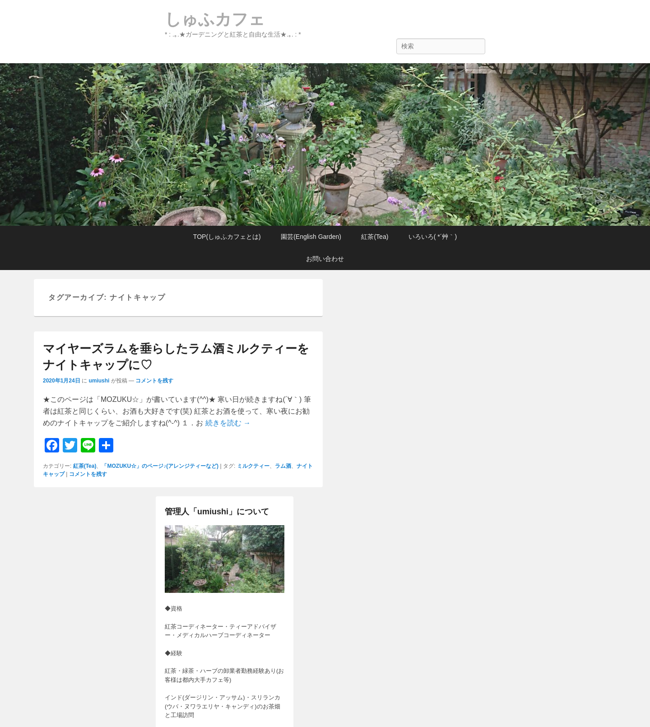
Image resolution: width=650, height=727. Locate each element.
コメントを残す (154, 380)
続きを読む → (228, 423)
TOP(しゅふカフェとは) (227, 236)
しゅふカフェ (215, 19)
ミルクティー (253, 466)
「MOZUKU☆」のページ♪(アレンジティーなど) (160, 466)
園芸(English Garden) (311, 236)
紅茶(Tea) (374, 236)
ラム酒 (283, 466)
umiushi (98, 380)
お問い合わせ (325, 258)
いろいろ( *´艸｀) (433, 236)
